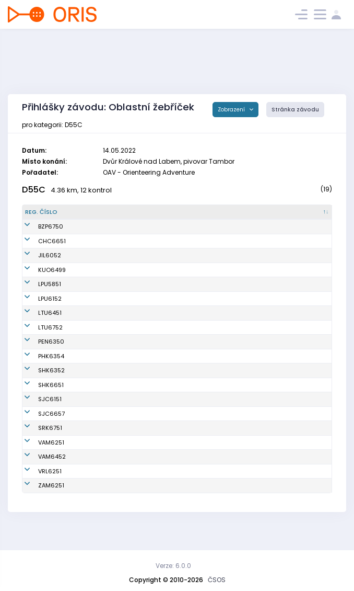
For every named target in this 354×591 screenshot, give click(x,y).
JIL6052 (36, 264)
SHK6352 (38, 379)
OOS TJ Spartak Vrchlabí (197, 488)
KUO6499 (39, 278)
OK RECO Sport (183, 350)
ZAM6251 (38, 502)
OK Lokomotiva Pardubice (199, 293)
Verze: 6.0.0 (173, 565)
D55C (33, 190)
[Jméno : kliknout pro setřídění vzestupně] (116, 212)
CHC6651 (39, 249)
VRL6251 (37, 488)
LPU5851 (36, 293)
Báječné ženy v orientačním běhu (188, 231)
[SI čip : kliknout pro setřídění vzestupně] (311, 212)
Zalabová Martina (102, 422)
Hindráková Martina (105, 321)
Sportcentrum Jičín (189, 408)
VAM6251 (38, 460)
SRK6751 (37, 441)
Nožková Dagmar (101, 502)
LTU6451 (37, 321)
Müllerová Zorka (99, 230)
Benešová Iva (95, 408)
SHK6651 (38, 393)
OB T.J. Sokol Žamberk (193, 502)
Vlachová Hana (99, 488)
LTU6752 (37, 336)
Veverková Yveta (100, 474)
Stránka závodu (295, 109)
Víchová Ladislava (103, 293)
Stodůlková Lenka (102, 336)
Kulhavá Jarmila (100, 441)
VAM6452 (39, 474)
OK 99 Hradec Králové (194, 364)
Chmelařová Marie (103, 379)
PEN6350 (38, 350)
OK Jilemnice (181, 264)
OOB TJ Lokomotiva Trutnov (201, 321)
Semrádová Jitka (101, 249)
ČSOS (217, 579)
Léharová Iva (95, 307)
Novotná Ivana (97, 364)
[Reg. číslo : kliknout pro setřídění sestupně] (48, 212)
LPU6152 (37, 307)
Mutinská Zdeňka (101, 278)
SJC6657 (38, 422)
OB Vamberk (179, 460)
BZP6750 (37, 230)
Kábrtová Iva (94, 350)
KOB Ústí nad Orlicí (190, 278)
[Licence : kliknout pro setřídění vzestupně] (267, 212)
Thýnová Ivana (98, 393)
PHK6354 (38, 364)
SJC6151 (37, 408)
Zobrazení (232, 109)
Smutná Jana (96, 460)
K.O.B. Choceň (181, 249)
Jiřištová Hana (97, 264)
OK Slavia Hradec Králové (199, 379)
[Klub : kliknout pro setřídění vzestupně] (202, 212)
